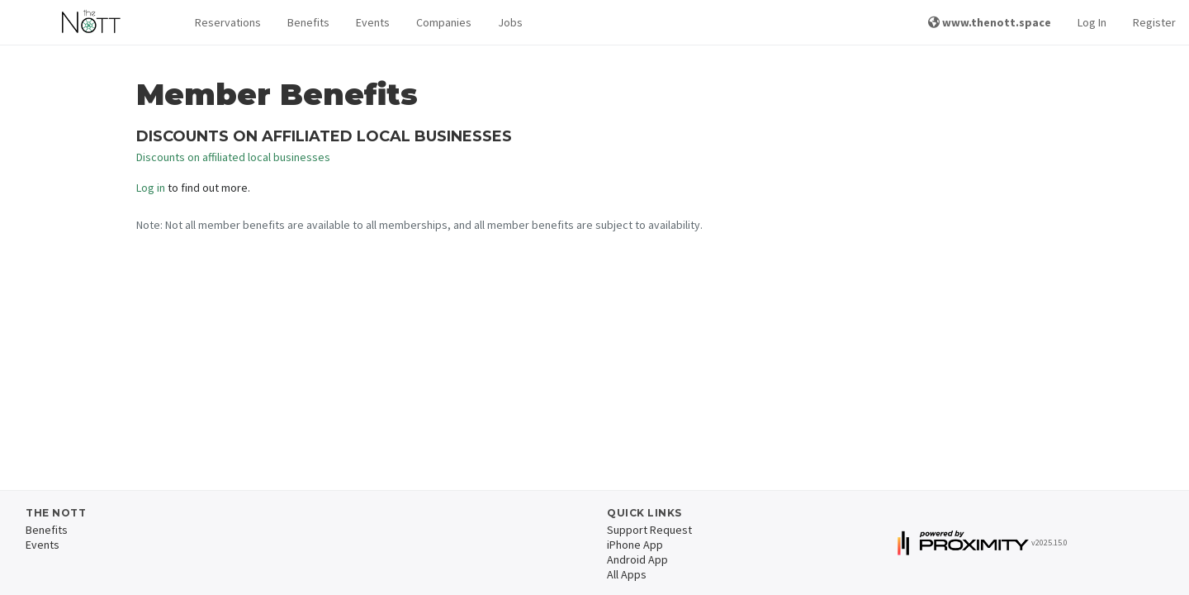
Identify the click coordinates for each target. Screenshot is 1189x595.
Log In (1092, 22)
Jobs (510, 22)
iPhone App (635, 544)
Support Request (649, 529)
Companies (443, 22)
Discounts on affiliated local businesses (233, 157)
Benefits (308, 22)
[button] (228, 22)
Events (373, 22)
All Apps (627, 574)
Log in (150, 187)
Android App (637, 559)
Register (1154, 22)
